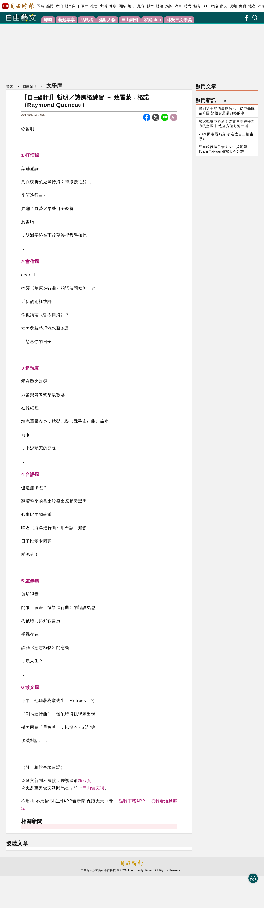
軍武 (84, 6)
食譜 (242, 6)
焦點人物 (107, 19)
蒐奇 (140, 6)
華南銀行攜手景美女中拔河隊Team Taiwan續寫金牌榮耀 (223, 149)
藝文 (223, 6)
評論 (214, 6)
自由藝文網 (93, 787)
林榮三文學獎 (179, 19)
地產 (251, 6)
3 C (206, 6)
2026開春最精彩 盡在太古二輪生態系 (226, 136)
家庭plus (152, 19)
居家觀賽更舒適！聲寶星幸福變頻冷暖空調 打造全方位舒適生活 (227, 124)
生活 (103, 6)
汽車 (178, 6)
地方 (131, 6)
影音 (150, 6)
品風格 (87, 19)
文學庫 (54, 86)
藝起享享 (66, 19)
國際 (122, 6)
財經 (159, 6)
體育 (197, 6)
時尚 (187, 6)
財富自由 (72, 6)
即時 (40, 6)
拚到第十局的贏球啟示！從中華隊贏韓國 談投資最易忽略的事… (227, 111)
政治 (59, 6)
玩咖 (233, 6)
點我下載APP (132, 801)
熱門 (50, 6)
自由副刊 (129, 19)
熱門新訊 (212, 100)
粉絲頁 (84, 780)
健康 (112, 6)
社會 (94, 6)
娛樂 (169, 6)
